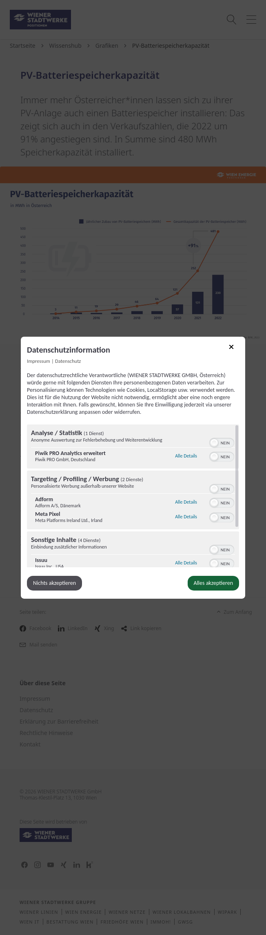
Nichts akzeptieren (54, 583)
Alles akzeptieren (213, 583)
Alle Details (186, 455)
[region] (133, 495)
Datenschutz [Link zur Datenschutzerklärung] (68, 361)
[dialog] (133, 467)
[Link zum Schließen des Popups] (234, 349)
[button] (214, 442)
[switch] (221, 442)
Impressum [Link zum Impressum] (38, 361)
